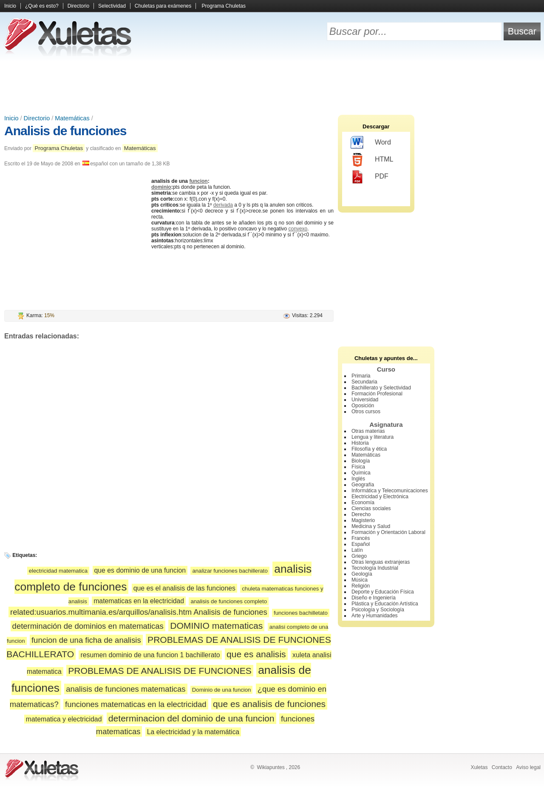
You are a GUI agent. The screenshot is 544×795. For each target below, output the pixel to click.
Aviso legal (528, 767)
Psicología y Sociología (377, 610)
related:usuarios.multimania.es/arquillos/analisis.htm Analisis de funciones (138, 612)
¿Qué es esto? (42, 6)
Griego (359, 556)
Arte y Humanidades (374, 616)
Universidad (364, 400)
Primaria (361, 376)
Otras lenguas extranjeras (380, 562)
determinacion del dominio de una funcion (191, 718)
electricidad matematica (58, 571)
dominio (161, 187)
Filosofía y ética (369, 449)
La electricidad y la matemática (193, 731)
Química (361, 473)
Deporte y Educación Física (382, 592)
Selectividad (112, 6)
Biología (360, 461)
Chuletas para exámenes (163, 6)
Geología (361, 574)
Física (358, 467)
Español (360, 544)
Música (359, 580)
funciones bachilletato (301, 613)
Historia (360, 443)
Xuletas (478, 767)
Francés (360, 538)
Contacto (502, 767)
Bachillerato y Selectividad (381, 388)
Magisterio (363, 520)
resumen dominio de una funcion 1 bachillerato (150, 655)
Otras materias (368, 431)
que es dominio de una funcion (140, 570)
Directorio (78, 6)
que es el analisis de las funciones (184, 588)
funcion (198, 181)
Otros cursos (365, 412)
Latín (357, 550)
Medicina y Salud (370, 526)
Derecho (361, 514)
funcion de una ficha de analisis (86, 640)
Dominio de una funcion (221, 690)
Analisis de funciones (65, 131)
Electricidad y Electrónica (379, 497)
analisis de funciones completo (228, 601)
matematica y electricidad (64, 719)
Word (371, 143)
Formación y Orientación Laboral (388, 532)
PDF (369, 177)
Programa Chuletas (224, 6)
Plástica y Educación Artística (384, 604)
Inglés (358, 479)
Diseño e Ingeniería (373, 598)
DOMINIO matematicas (216, 625)
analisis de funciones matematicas (125, 688)
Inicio (10, 6)
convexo (298, 229)
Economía (362, 502)
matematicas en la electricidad (139, 601)
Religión (360, 586)
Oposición (362, 406)
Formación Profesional (376, 394)
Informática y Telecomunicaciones (389, 491)
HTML (372, 160)
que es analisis (256, 654)
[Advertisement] (272, 85)
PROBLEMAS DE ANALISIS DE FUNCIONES (160, 671)
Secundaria (364, 382)
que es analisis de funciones (269, 704)
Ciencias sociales (371, 508)
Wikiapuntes (270, 767)
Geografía (362, 485)
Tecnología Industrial (374, 568)
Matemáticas (72, 118)
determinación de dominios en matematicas (88, 626)
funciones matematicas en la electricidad (136, 704)
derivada (223, 205)
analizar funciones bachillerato (229, 571)
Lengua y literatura (372, 437)
